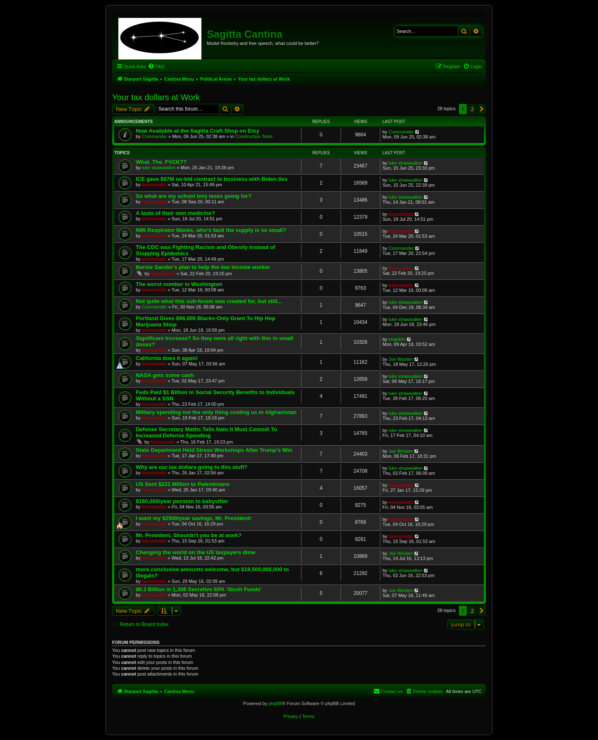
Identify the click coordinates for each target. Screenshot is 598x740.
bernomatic (154, 184)
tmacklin (397, 339)
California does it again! (167, 358)
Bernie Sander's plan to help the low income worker (203, 267)
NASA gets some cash (165, 375)
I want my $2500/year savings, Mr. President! (194, 518)
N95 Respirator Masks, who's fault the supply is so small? (211, 230)
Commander (154, 136)
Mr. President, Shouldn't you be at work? (188, 535)
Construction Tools (253, 136)
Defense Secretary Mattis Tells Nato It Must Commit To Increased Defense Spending (206, 432)
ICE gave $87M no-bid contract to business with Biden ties (212, 179)
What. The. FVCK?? (161, 162)
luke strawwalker (159, 167)
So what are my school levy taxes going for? (193, 196)
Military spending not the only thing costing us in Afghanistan (216, 412)
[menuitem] (156, 67)
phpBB (275, 703)
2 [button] (472, 109)
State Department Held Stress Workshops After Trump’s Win (214, 450)
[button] (482, 109)
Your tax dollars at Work (156, 97)
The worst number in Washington (179, 284)
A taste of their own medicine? (175, 213)
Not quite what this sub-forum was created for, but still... (209, 301)
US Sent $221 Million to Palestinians (183, 484)
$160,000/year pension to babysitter (182, 501)
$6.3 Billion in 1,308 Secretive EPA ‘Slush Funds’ (199, 589)
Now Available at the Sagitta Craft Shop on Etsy (197, 131)
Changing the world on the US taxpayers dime (195, 552)
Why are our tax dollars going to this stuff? (192, 467)
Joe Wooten (401, 359)
